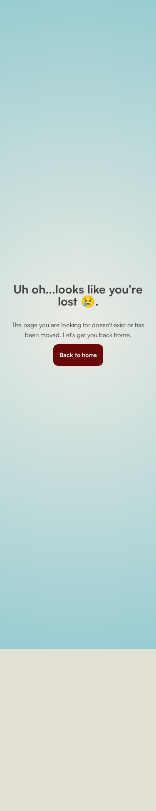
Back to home (78, 354)
